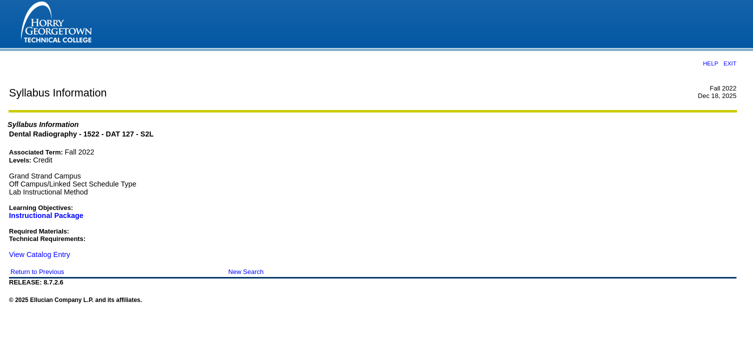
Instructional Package (46, 216)
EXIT (730, 63)
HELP (710, 63)
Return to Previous (37, 272)
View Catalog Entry (39, 254)
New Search (246, 272)
